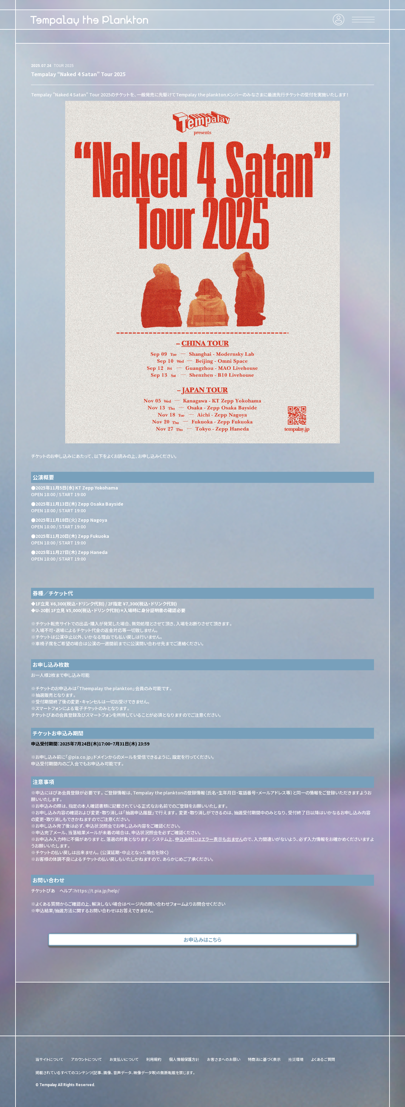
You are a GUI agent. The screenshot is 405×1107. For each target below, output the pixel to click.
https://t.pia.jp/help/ (96, 890)
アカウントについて (86, 1059)
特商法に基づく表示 (264, 1059)
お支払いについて (124, 1059)
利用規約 (153, 1059)
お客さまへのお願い (223, 1059)
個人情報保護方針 (184, 1059)
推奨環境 (295, 1059)
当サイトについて (49, 1059)
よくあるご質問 (323, 1059)
